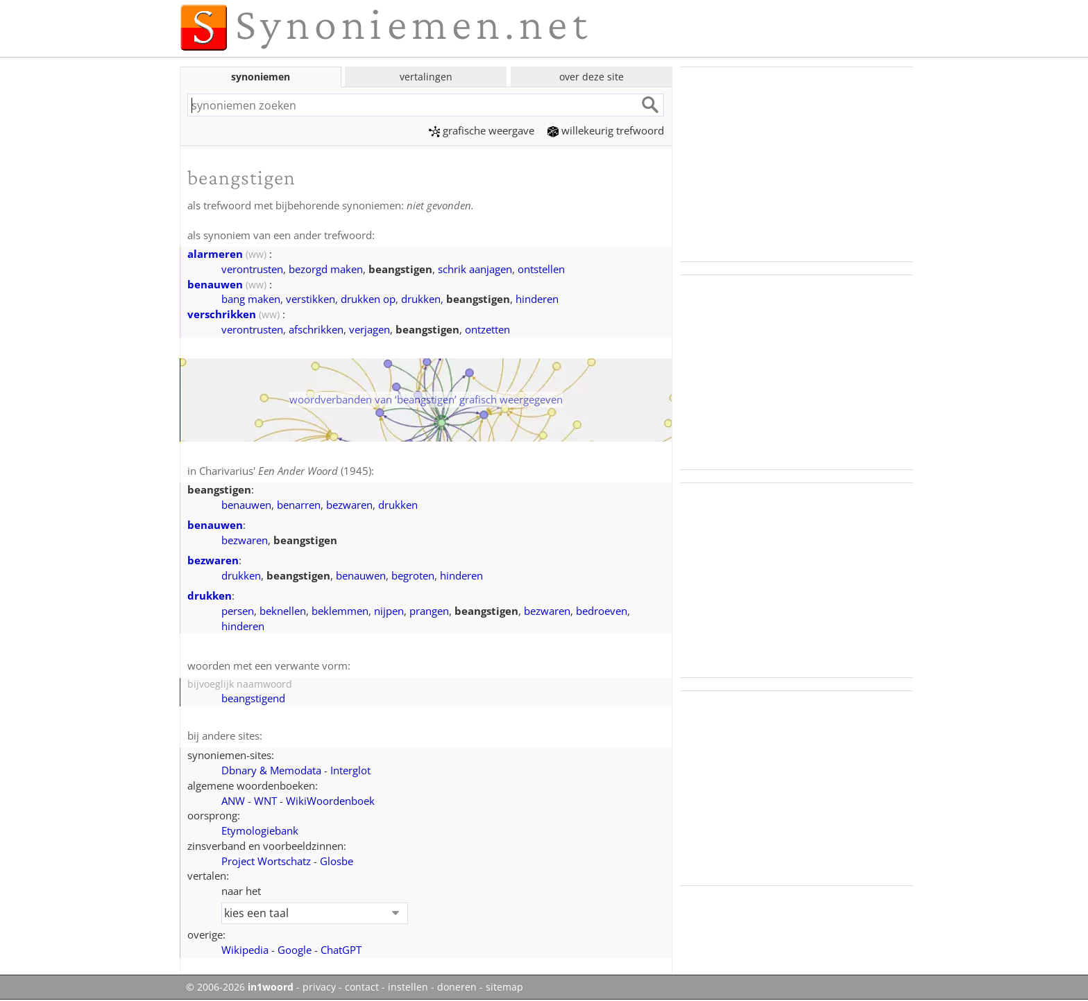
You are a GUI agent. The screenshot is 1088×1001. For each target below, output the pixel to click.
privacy (319, 987)
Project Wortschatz (266, 861)
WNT (265, 801)
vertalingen (426, 76)
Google (295, 950)
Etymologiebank (259, 830)
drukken (421, 299)
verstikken (310, 299)
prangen (429, 611)
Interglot (350, 770)
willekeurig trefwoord (605, 130)
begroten (412, 575)
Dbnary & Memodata (271, 770)
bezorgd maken (326, 269)
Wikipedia (245, 950)
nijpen (389, 611)
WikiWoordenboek (330, 801)
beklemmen (340, 611)
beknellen (283, 611)
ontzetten (487, 329)
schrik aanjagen (475, 269)
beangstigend (253, 698)
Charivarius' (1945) (285, 471)
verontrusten (252, 269)
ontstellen (541, 269)
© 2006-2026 (240, 987)
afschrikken (316, 329)
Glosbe (336, 861)
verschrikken (221, 314)
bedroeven (601, 611)
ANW (233, 801)
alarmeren (215, 254)
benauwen (215, 284)
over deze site (591, 76)
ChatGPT (341, 950)
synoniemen (260, 76)
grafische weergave (481, 130)
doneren (457, 987)
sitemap (504, 987)
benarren (299, 505)
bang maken (250, 299)
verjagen (369, 329)
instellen (408, 987)
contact (362, 987)
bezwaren (349, 505)
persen (237, 611)
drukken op (368, 299)
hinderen (537, 299)
